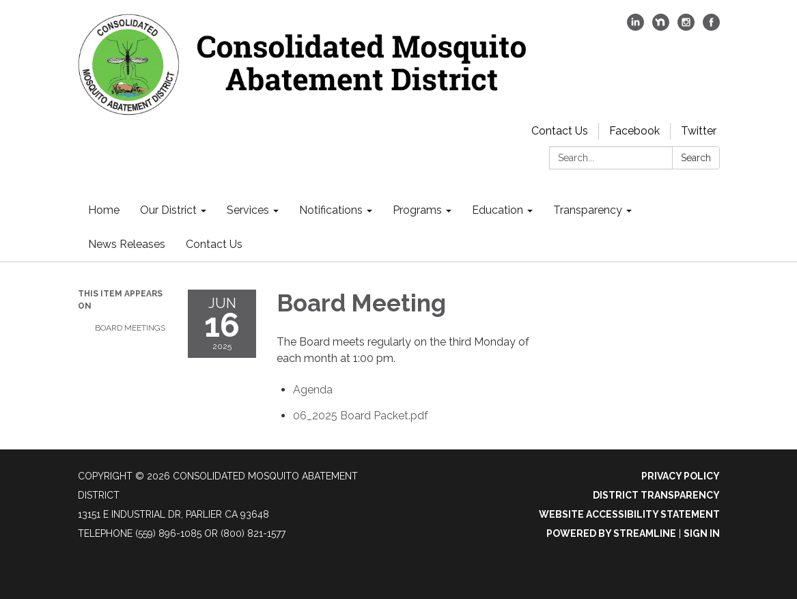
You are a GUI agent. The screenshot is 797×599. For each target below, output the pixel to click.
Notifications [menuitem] (331, 210)
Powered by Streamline (611, 533)
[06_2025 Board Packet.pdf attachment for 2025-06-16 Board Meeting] (360, 415)
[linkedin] (635, 26)
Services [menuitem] (248, 210)
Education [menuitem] (497, 210)
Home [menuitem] (104, 210)
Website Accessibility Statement (629, 514)
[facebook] (711, 26)
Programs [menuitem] (417, 210)
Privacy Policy (680, 476)
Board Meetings (130, 328)
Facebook (634, 130)
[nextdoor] (660, 26)
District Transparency (656, 495)
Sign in (702, 533)
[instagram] (686, 26)
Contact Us (559, 130)
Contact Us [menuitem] (214, 244)
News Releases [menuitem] (126, 244)
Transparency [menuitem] (587, 210)
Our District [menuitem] (168, 210)
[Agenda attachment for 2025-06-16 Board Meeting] (313, 389)
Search (696, 157)
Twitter (698, 130)
